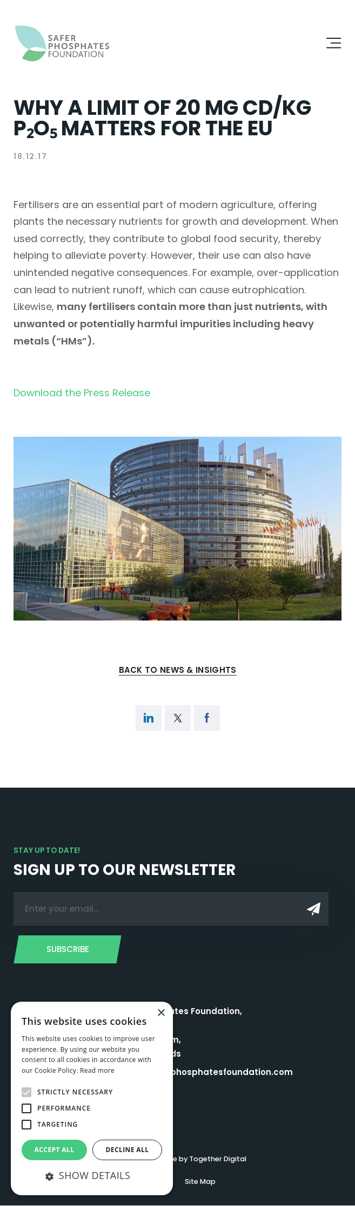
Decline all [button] (127, 1149)
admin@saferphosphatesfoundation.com (202, 1072)
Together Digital (217, 1159)
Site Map (200, 1182)
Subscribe (67, 949)
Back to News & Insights (178, 670)
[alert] (92, 1098)
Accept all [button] (55, 1149)
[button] (92, 1175)
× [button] (161, 1013)
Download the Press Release (82, 392)
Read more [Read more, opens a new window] (97, 1070)
